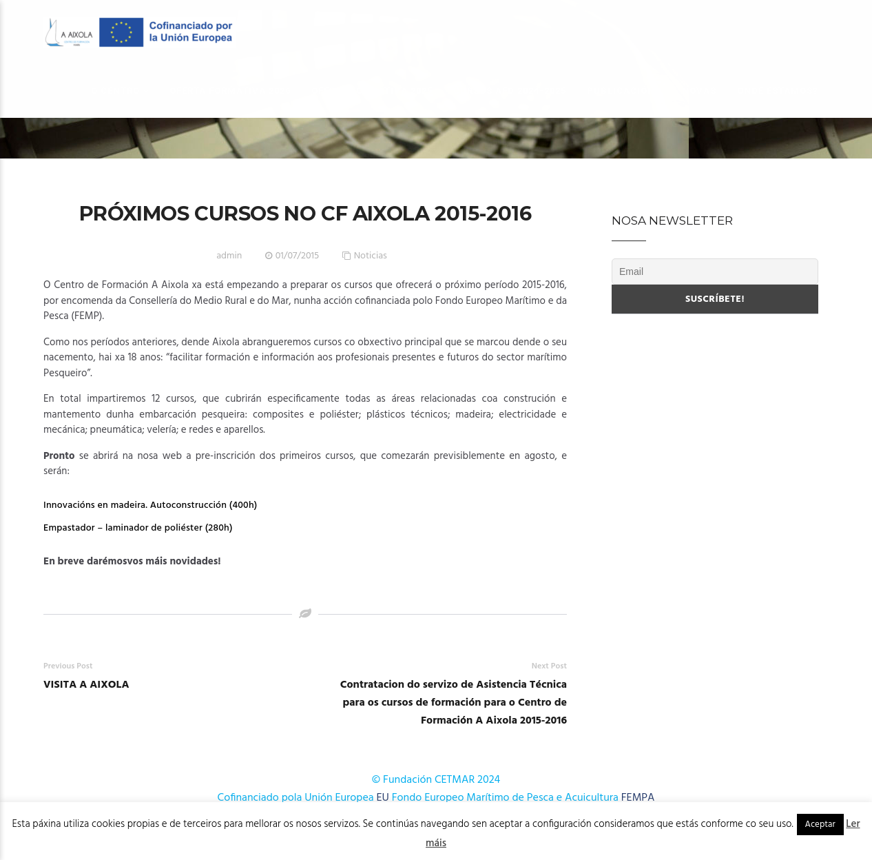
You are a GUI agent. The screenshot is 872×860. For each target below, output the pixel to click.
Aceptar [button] (820, 824)
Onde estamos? (777, 90)
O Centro (115, 90)
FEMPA (638, 798)
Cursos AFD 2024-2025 (509, 90)
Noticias (370, 256)
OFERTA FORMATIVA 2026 (230, 90)
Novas (699, 90)
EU (383, 798)
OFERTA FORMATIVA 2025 (372, 90)
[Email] (715, 271)
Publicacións (624, 90)
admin (229, 256)
